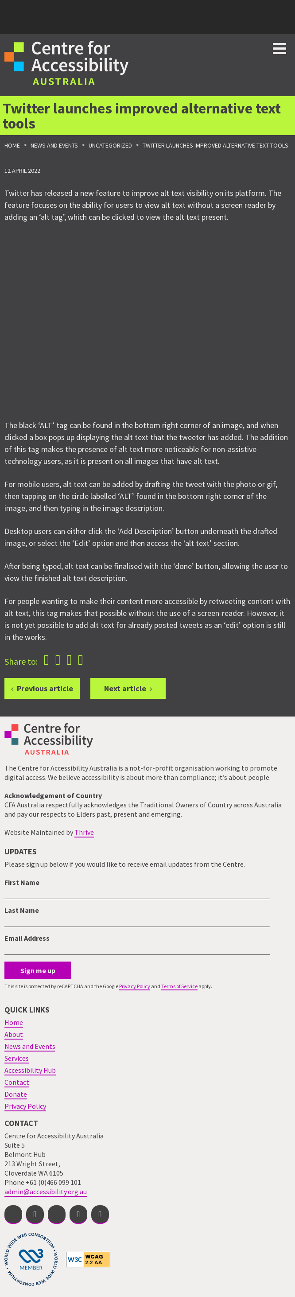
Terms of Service (179, 986)
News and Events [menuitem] (29, 1046)
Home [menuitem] (13, 1022)
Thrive (84, 832)
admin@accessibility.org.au (45, 1191)
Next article (125, 688)
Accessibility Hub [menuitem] (30, 1070)
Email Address (27, 938)
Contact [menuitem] (16, 1082)
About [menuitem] (13, 1034)
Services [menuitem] (16, 1058)
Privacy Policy (134, 986)
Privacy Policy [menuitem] (25, 1106)
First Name (21, 882)
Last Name (21, 910)
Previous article (45, 688)
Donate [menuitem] (15, 1094)
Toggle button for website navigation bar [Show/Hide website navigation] (279, 48)
